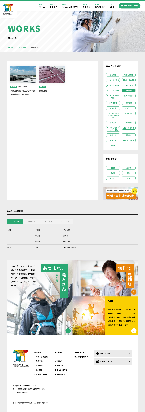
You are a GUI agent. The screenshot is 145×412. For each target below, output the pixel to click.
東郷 (128, 178)
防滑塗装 (129, 123)
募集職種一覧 (60, 374)
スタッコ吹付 (128, 85)
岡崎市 (113, 173)
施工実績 (87, 5)
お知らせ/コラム (61, 370)
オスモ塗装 (113, 103)
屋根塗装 (113, 123)
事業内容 (37, 352)
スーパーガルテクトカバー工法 (113, 129)
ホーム (42, 5)
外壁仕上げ (129, 108)
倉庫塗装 (113, 108)
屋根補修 (113, 75)
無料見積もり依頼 (131, 5)
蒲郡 (128, 173)
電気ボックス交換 (129, 80)
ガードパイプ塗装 (113, 85)
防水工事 (113, 140)
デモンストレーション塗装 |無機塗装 (113, 115)
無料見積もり (80, 352)
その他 (113, 145)
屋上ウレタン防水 (113, 90)
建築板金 (129, 135)
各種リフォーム (128, 140)
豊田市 (128, 168)
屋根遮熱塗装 (128, 96)
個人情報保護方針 (81, 356)
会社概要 (58, 352)
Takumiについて (70, 5)
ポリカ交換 (129, 113)
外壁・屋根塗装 (128, 128)
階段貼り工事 (128, 75)
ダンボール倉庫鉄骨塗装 (113, 97)
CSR (112, 5)
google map (106, 362)
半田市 (22, 87)
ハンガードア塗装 (113, 80)
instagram (105, 353)
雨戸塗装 (129, 103)
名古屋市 (113, 178)
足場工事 (113, 135)
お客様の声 (100, 5)
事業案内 (54, 5)
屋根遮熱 (13, 87)
